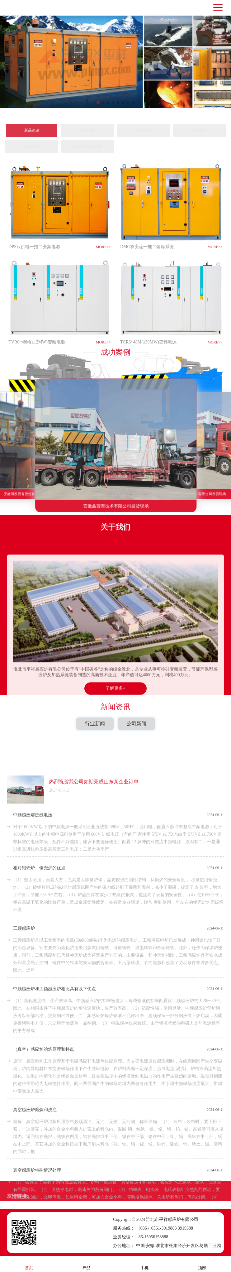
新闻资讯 (115, 699)
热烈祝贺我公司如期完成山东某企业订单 (94, 1123)
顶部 (202, 1263)
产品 (86, 1263)
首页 (29, 1263)
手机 (144, 1263)
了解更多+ (115, 803)
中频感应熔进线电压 (32, 1157)
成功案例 (115, 344)
